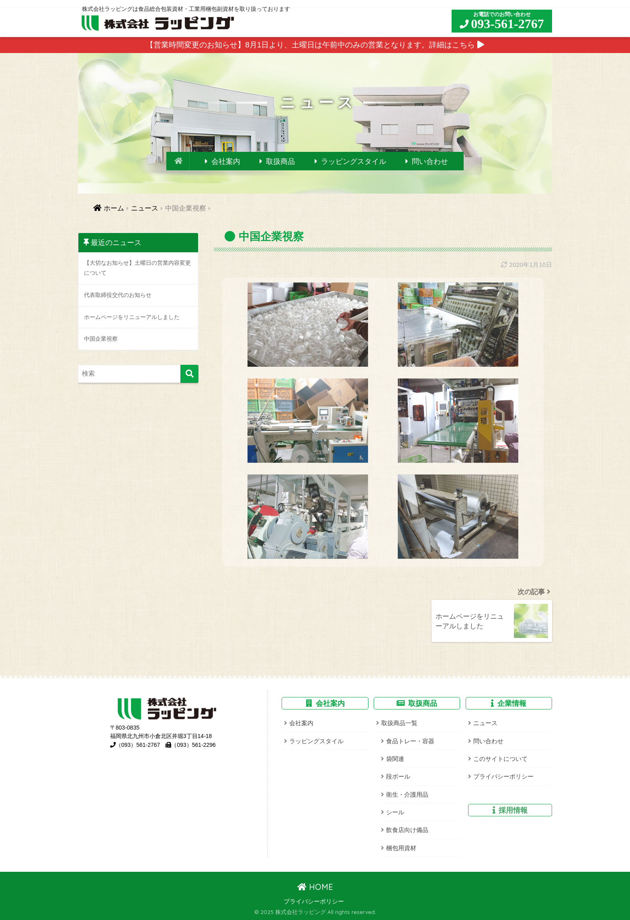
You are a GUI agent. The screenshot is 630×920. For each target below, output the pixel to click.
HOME (315, 887)
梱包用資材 (401, 847)
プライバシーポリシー (503, 776)
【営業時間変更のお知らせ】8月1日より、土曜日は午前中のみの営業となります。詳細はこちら (315, 45)
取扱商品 (280, 161)
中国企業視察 (101, 338)
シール (395, 812)
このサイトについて (500, 758)
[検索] (189, 374)
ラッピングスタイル (353, 161)
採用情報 (513, 810)
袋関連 (395, 758)
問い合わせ (430, 161)
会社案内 (225, 161)
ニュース (485, 723)
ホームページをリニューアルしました (132, 317)
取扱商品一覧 (399, 723)
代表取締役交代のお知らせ (117, 295)
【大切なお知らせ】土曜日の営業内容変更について (137, 268)
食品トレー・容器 (410, 741)
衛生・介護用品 (407, 794)
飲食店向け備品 (407, 829)
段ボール (398, 776)
